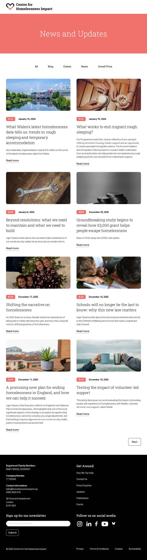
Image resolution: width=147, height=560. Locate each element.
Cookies (119, 549)
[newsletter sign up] (38, 523)
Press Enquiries (84, 485)
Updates (81, 492)
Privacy (80, 549)
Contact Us (82, 479)
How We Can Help (85, 473)
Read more (12, 160)
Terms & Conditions (99, 549)
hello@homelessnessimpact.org (22, 489)
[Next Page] (134, 442)
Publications (82, 498)
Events (80, 504)
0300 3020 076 (13, 492)
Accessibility (135, 549)
